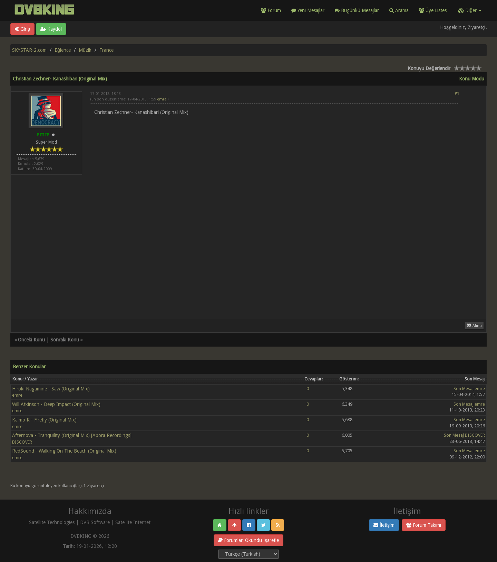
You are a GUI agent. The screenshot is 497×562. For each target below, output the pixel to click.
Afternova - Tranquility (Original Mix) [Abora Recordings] (71, 435)
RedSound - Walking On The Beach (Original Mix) (64, 451)
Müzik (85, 50)
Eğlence (63, 50)
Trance (106, 50)
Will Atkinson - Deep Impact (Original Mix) (56, 404)
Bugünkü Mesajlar (357, 10)
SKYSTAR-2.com (29, 50)
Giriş (22, 29)
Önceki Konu (31, 339)
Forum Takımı (423, 525)
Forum (271, 10)
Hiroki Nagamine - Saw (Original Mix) (51, 388)
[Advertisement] (274, 291)
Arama (399, 10)
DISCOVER (22, 442)
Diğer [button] (469, 10)
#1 (457, 93)
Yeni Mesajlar (307, 10)
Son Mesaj (464, 388)
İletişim (383, 525)
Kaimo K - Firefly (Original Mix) (44, 420)
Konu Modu (471, 78)
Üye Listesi (433, 10)
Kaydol (51, 29)
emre (161, 99)
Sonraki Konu (64, 339)
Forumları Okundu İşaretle (248, 540)
